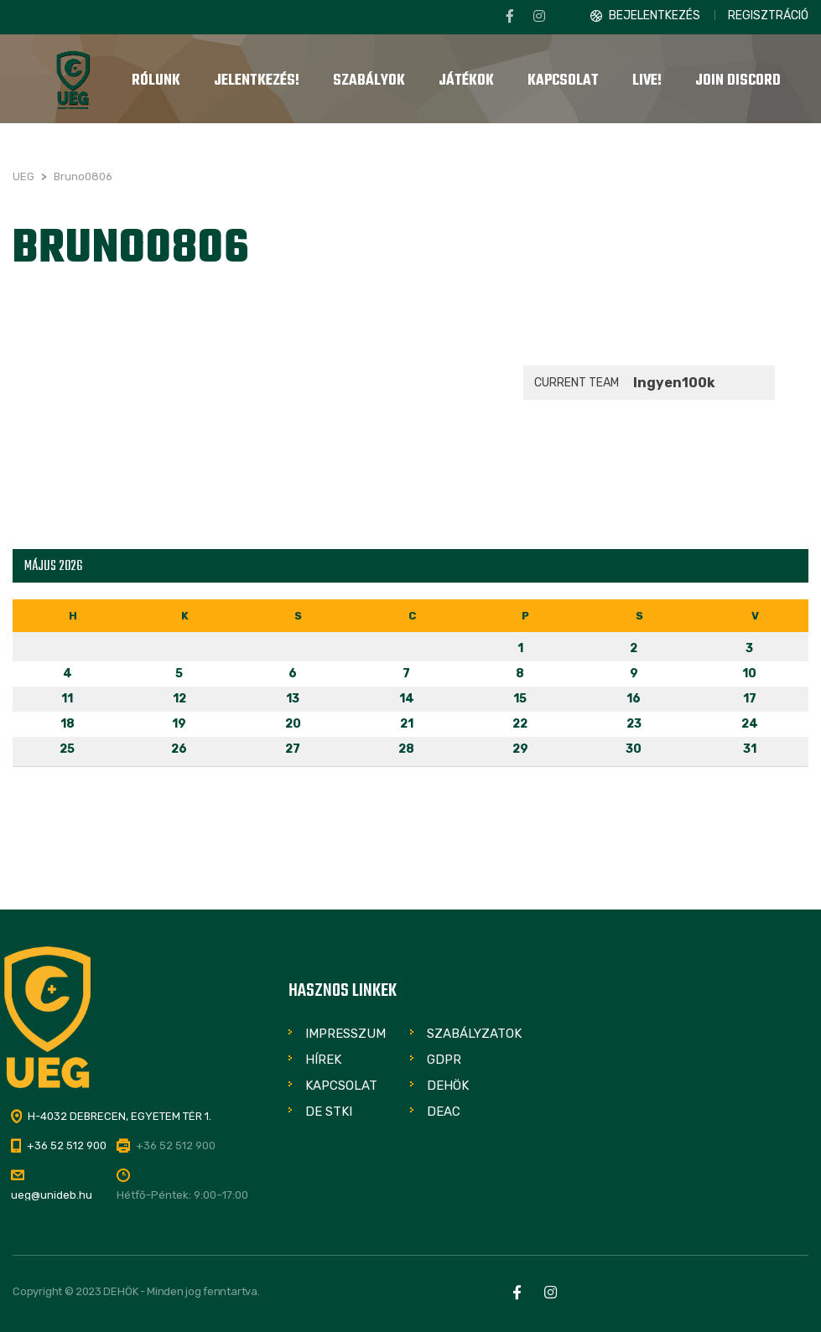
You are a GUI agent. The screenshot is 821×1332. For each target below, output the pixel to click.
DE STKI (328, 1111)
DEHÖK (448, 1085)
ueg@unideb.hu (51, 1195)
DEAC (443, 1111)
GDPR (444, 1059)
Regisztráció (768, 15)
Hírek (323, 1059)
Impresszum (345, 1033)
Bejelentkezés (654, 15)
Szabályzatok (474, 1033)
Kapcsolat (341, 1085)
